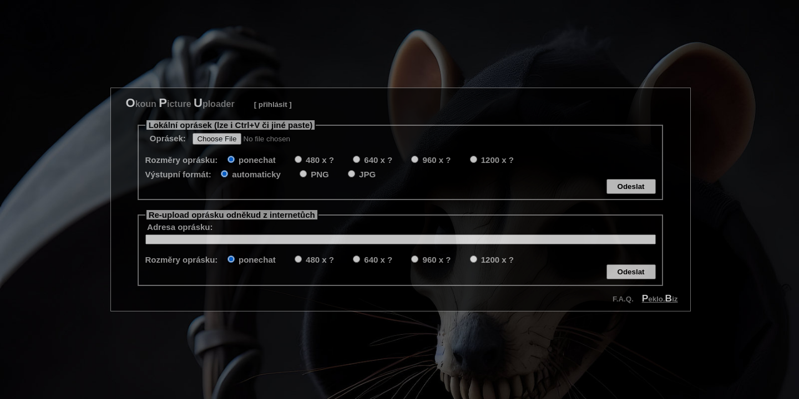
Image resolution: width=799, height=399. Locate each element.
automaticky (255, 174)
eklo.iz (660, 299)
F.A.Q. (623, 299)
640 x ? (377, 160)
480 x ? (319, 160)
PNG (319, 174)
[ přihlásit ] (273, 104)
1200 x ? (496, 160)
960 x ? (435, 160)
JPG (366, 174)
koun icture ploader (180, 103)
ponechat (256, 160)
